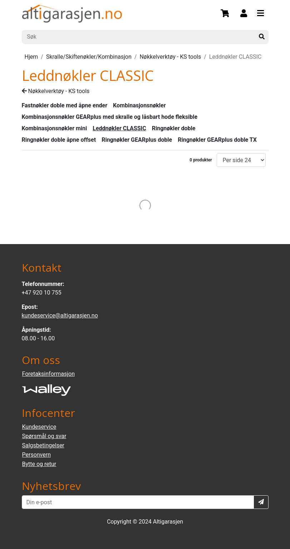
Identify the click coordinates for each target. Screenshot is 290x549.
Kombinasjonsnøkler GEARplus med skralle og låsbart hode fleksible (110, 116)
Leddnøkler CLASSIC (119, 128)
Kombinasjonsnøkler (139, 105)
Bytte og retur (39, 464)
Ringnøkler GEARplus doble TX (217, 139)
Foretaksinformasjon (48, 373)
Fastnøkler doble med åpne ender (65, 105)
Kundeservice (39, 426)
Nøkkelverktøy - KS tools (170, 56)
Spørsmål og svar (44, 436)
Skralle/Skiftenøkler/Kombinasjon (89, 56)
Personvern (36, 454)
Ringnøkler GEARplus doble (137, 139)
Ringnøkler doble (174, 128)
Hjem (31, 56)
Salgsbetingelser (43, 445)
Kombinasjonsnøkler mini (54, 128)
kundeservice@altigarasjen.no (60, 315)
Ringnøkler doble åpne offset (59, 139)
